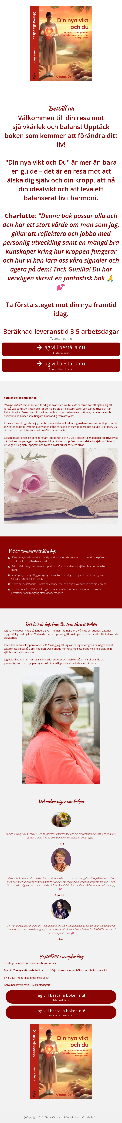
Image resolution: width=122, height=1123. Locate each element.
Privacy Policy (71, 1117)
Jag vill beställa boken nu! (61, 996)
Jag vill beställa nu (61, 349)
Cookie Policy (89, 1117)
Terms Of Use (52, 1117)
